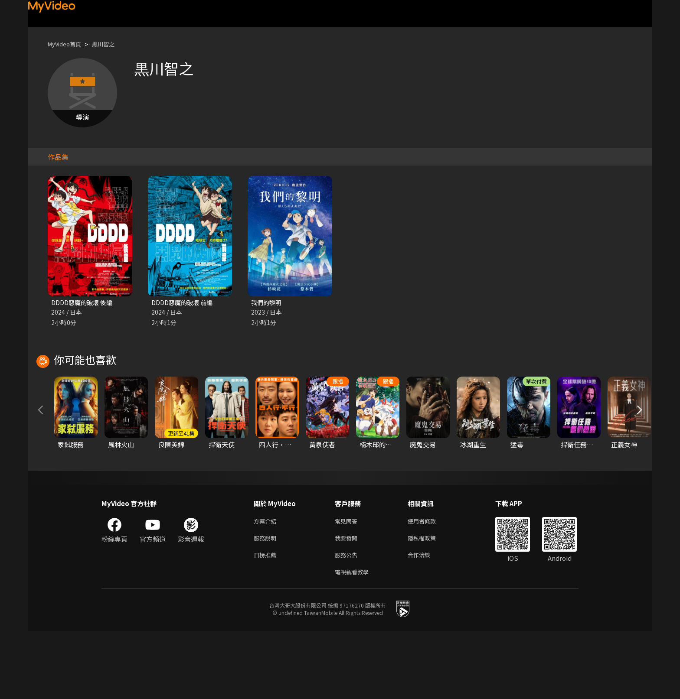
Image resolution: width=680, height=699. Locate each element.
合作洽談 (426, 620)
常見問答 (348, 584)
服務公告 (348, 620)
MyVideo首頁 (67, 44)
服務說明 (267, 602)
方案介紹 (267, 584)
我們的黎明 (267, 302)
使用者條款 (429, 584)
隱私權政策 (429, 602)
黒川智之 (111, 44)
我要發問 (348, 602)
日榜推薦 (267, 620)
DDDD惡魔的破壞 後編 (84, 302)
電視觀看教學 (354, 639)
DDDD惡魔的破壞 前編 (184, 302)
